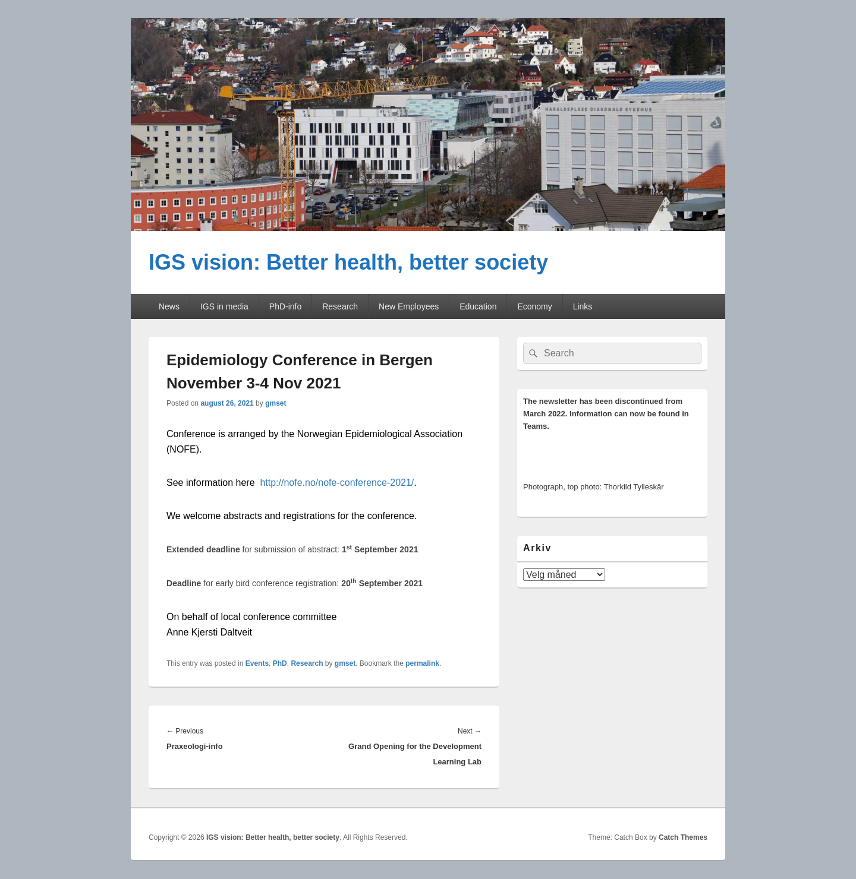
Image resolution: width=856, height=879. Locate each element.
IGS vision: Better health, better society (348, 262)
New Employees (409, 306)
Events (257, 663)
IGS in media (224, 306)
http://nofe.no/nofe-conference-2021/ (337, 483)
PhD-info (285, 306)
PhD (280, 663)
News (169, 306)
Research (340, 306)
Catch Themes (683, 837)
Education (478, 306)
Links (583, 306)
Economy (534, 306)
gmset (275, 403)
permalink (422, 663)
